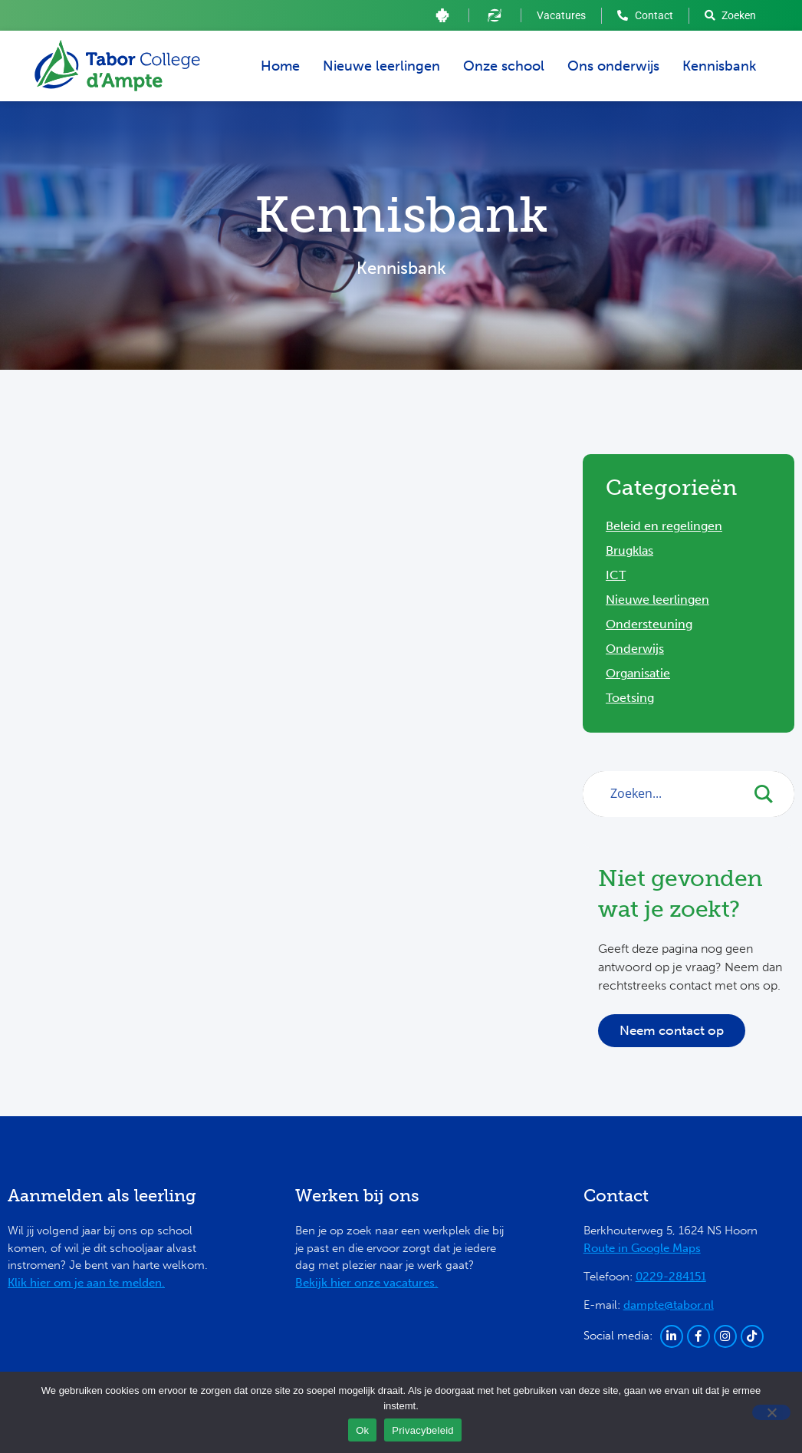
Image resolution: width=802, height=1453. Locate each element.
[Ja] (771, 1412)
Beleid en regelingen (664, 526)
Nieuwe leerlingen (381, 66)
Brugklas (629, 550)
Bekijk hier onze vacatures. (366, 1283)
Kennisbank (719, 66)
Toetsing (630, 697)
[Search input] (675, 793)
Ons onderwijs (613, 66)
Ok (362, 1430)
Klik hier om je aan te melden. (86, 1283)
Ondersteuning (649, 624)
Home (280, 66)
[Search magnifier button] (771, 794)
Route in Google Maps (642, 1248)
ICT (616, 575)
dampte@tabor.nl (668, 1305)
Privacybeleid (423, 1430)
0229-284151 (671, 1276)
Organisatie (638, 673)
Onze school (503, 66)
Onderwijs (635, 648)
